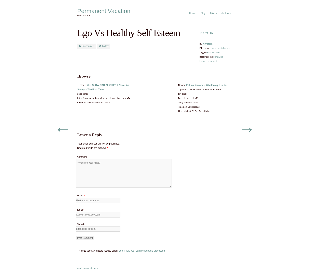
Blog (203, 13)
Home (192, 13)
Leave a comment (208, 61)
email (79, 268)
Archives (226, 13)
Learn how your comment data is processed (142, 250)
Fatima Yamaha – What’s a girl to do (206, 85)
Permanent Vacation (103, 11)
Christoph (207, 44)
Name (80, 195)
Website (81, 224)
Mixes (213, 13)
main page (93, 268)
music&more (223, 48)
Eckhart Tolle (213, 52)
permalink (218, 57)
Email (80, 210)
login (85, 268)
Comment (82, 157)
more (213, 48)
